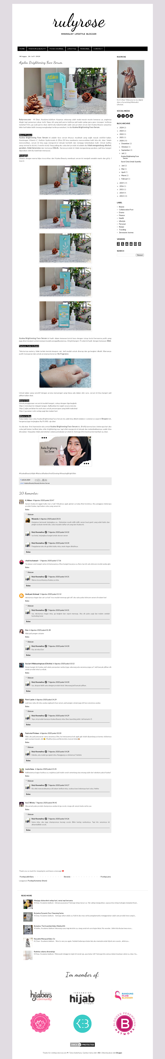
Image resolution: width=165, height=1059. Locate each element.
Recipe (121, 227)
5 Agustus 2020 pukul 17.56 (50, 561)
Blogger (119, 1053)
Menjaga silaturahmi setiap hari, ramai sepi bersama (53, 900)
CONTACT (98, 49)
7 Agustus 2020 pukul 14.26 (58, 819)
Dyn (26, 630)
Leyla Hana (29, 769)
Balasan (31, 514)
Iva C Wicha (30, 803)
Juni (123, 166)
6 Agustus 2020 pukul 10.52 (64, 664)
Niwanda (35, 519)
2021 (121, 137)
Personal (122, 224)
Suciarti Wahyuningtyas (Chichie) (38, 664)
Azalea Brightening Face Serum (130, 157)
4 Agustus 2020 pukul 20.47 (43, 500)
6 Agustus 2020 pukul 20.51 (50, 519)
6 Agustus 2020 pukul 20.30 (50, 733)
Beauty (36, 483)
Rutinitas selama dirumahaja (44, 952)
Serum (47, 483)
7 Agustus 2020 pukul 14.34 (58, 543)
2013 (121, 196)
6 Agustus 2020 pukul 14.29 (46, 700)
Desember (125, 143)
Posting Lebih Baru (27, 877)
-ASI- (99, 1053)
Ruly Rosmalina (38, 532)
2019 (121, 183)
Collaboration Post (126, 210)
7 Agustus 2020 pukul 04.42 (46, 803)
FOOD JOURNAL (57, 49)
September (125, 150)
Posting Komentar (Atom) (37, 881)
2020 (121, 141)
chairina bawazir (32, 561)
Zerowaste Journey (126, 232)
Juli (122, 153)
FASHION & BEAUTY (37, 49)
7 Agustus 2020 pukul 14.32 (58, 532)
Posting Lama (106, 877)
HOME (22, 49)
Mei (123, 169)
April (123, 172)
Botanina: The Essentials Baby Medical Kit (49, 926)
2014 (121, 193)
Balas (27, 509)
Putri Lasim (29, 700)
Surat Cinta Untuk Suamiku (131, 162)
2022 (121, 134)
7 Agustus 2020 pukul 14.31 (58, 577)
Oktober (124, 147)
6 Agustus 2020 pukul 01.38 (40, 630)
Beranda (67, 877)
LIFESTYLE (71, 49)
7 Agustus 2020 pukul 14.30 (58, 646)
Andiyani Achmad (32, 594)
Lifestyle (122, 221)
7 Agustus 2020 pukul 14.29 (58, 716)
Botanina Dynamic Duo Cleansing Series (49, 913)
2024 (121, 128)
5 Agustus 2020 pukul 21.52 (50, 594)
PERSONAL (85, 49)
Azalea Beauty (29, 483)
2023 (121, 131)
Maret (123, 175)
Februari (124, 179)
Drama (121, 212)
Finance (122, 215)
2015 (121, 189)
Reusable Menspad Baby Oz (44, 939)
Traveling (122, 230)
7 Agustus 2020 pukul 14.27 (58, 785)
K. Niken (28, 500)
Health (121, 218)
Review (42, 483)
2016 (121, 186)
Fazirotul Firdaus (32, 733)
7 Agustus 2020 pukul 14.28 (58, 752)
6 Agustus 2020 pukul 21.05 (46, 769)
